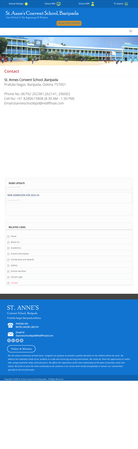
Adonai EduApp (18, 3)
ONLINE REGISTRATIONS (69, 23)
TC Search (121, 3)
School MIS (53, 3)
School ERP (87, 3)
